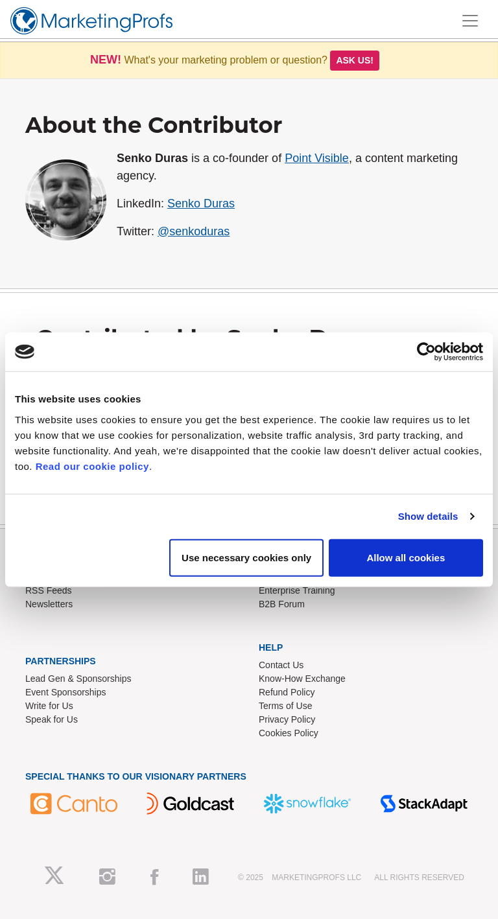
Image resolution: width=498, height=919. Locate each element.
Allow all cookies (405, 557)
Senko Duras (201, 203)
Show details (428, 516)
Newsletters (49, 604)
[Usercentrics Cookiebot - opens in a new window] (426, 352)
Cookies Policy (288, 733)
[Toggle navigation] (470, 20)
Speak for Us (51, 719)
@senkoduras (194, 231)
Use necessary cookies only (246, 557)
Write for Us (49, 706)
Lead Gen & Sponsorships (78, 678)
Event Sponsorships (65, 692)
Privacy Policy (287, 719)
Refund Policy (286, 692)
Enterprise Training (297, 590)
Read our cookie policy (92, 465)
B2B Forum (282, 604)
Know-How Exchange (302, 678)
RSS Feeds (48, 590)
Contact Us (281, 665)
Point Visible (317, 158)
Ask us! (355, 60)
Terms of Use (285, 706)
